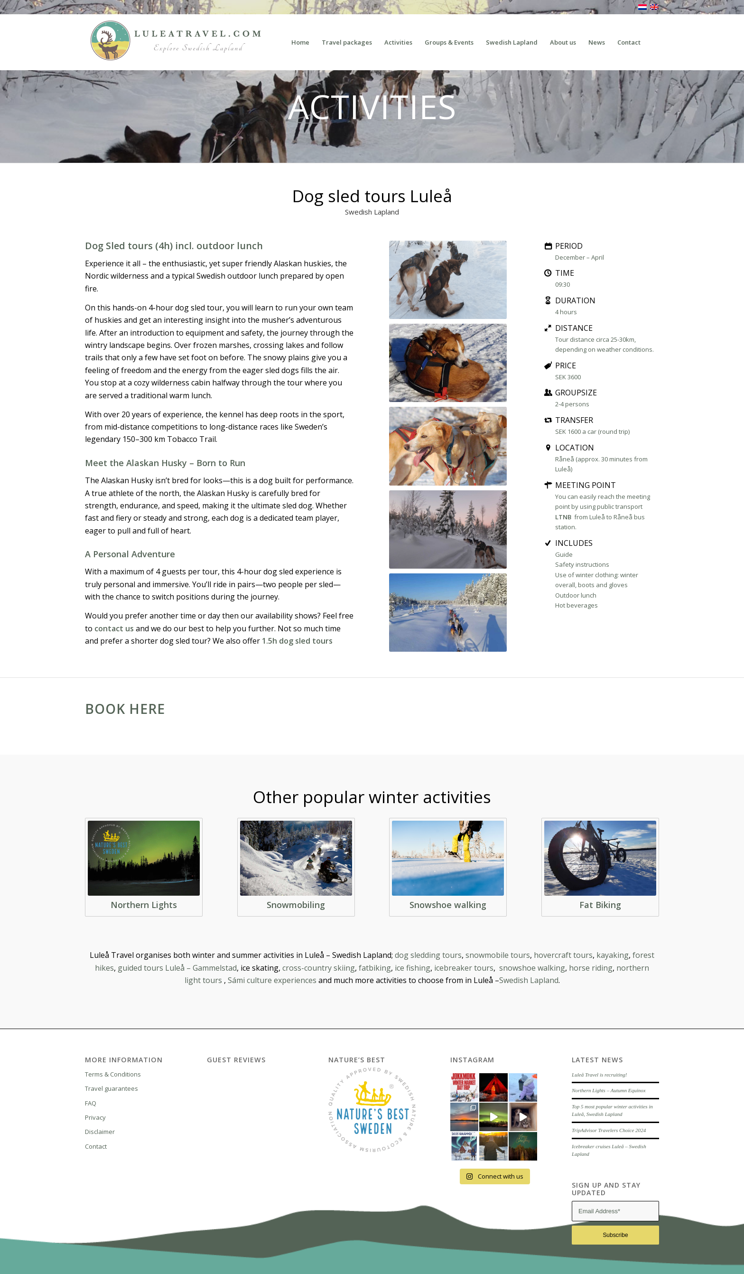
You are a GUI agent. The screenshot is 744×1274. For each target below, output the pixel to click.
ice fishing (412, 968)
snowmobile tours (497, 955)
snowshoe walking (532, 968)
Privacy (95, 1117)
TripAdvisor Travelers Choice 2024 (609, 1130)
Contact (96, 1146)
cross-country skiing (318, 968)
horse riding (591, 968)
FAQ (90, 1103)
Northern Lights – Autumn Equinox (609, 1090)
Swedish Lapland (528, 980)
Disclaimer (100, 1131)
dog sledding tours (428, 955)
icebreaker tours (463, 968)
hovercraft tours (563, 955)
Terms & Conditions (113, 1074)
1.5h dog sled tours (297, 641)
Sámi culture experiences (272, 980)
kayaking (612, 955)
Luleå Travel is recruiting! (599, 1074)
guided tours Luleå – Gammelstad (177, 968)
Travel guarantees (111, 1088)
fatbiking (375, 968)
